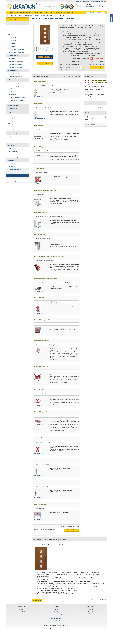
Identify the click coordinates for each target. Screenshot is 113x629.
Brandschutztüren (13, 23)
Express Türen (12, 139)
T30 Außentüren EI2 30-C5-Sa (16, 49)
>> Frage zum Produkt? (44, 64)
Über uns (56, 609)
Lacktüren (11, 148)
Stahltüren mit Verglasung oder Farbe (16, 101)
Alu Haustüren (12, 163)
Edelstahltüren (12, 94)
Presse (91, 616)
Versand (77, 526)
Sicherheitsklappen (13, 129)
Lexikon (91, 609)
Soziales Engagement (100, 1)
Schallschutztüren (13, 88)
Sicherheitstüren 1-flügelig (15, 73)
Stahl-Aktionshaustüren (16, 169)
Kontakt (56, 611)
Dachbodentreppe (13, 105)
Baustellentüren (12, 108)
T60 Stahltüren (12, 32)
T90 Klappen (11, 124)
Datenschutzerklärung (56, 618)
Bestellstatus (22, 611)
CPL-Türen (11, 154)
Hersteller (90, 611)
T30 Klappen (11, 118)
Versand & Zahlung (56, 614)
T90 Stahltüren (12, 35)
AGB (56, 616)
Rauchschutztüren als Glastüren (16, 67)
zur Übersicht (37, 600)
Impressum (56, 620)
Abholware (11, 142)
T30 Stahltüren (12, 29)
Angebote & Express (14, 133)
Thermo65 (36, 15)
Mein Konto (22, 609)
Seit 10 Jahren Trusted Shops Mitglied (85, 1)
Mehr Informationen (39, 96)
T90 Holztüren (12, 40)
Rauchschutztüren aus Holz (15, 64)
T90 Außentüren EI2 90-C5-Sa (16, 52)
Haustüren (20, 15)
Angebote (10, 136)
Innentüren (11, 145)
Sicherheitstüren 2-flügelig (15, 76)
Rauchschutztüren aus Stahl (15, 61)
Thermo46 (12, 172)
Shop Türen (14, 15)
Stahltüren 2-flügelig (13, 86)
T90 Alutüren (11, 46)
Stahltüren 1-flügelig (13, 83)
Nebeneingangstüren (13, 181)
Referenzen (91, 614)
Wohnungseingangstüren (14, 157)
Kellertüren (11, 91)
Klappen (10, 112)
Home (7, 15)
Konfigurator (11, 26)
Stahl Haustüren (28, 15)
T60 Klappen (11, 121)
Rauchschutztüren (13, 55)
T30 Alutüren (11, 43)
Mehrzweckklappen (13, 126)
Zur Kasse (101, 6)
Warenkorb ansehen (89, 6)
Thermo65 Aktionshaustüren (17, 178)
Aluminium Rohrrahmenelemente (16, 97)
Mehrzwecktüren (12, 80)
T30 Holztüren (12, 37)
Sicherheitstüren (12, 70)
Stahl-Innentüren (12, 151)
